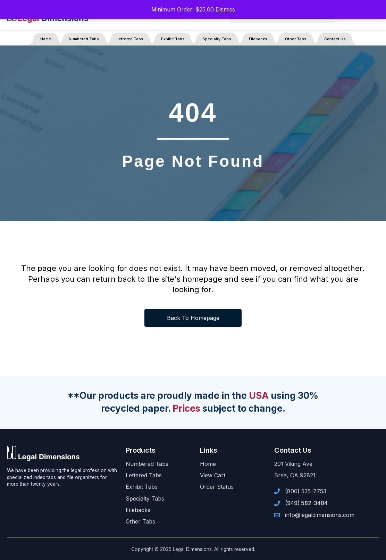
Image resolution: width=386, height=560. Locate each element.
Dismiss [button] (225, 9)
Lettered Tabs (130, 38)
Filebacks (258, 38)
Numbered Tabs (84, 38)
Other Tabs (296, 38)
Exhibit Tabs (173, 38)
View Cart (212, 475)
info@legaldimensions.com (319, 514)
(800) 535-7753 (305, 491)
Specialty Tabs (216, 38)
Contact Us (335, 38)
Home (45, 38)
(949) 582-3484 (306, 503)
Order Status (217, 486)
